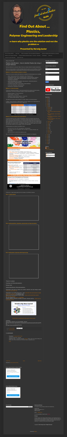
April (48, 128)
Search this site (20, 57)
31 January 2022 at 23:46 (18, 336)
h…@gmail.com (39, 412)
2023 (47, 103)
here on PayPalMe (19, 297)
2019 (47, 136)
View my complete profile (49, 149)
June (48, 125)
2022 (47, 104)
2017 (47, 139)
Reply (10, 341)
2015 (47, 142)
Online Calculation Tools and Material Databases (30, 53)
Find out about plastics (9, 53)
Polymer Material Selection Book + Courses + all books (29, 55)
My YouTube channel (10, 296)
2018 (47, 137)
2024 (47, 101)
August (48, 122)
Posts (47, 154)
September (49, 121)
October (48, 110)
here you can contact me (11, 290)
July (48, 124)
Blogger (35, 431)
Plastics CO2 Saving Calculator (11, 55)
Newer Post (8, 360)
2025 (47, 100)
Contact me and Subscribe (10, 57)
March (48, 130)
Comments (48, 156)
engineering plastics (12, 329)
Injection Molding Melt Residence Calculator (50, 53)
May (48, 127)
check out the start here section (32, 295)
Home (24, 360)
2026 (47, 98)
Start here (17, 53)
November (49, 108)
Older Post (39, 360)
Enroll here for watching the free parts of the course (23, 318)
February (49, 131)
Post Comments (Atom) (14, 362)
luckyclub (26, 338)
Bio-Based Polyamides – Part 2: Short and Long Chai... (53, 119)
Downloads (44, 55)
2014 (47, 143)
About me (50, 55)
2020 (47, 134)
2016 (47, 140)
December (49, 107)
